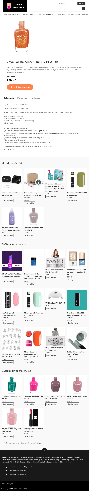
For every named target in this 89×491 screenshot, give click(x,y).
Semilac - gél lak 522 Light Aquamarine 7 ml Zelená (76, 315)
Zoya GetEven (57, 133)
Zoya (28, 371)
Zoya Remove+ (43, 131)
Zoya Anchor (33, 133)
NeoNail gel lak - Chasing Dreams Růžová (9, 315)
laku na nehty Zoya (37, 138)
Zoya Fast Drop (24, 142)
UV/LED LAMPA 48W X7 (55, 303)
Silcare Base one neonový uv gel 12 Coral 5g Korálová (31, 354)
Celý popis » (11, 76)
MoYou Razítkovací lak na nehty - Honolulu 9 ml (76, 272)
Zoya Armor (21, 140)
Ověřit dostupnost (20, 87)
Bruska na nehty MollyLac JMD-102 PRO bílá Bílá (33, 195)
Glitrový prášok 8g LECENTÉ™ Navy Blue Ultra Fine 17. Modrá (33, 276)
